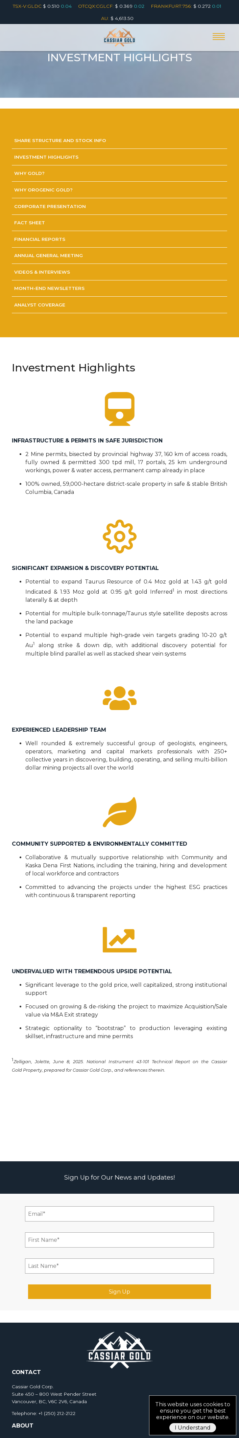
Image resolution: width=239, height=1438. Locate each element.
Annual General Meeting (48, 255)
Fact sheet (29, 222)
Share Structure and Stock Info (60, 140)
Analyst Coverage (39, 304)
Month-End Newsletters (49, 288)
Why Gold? (29, 173)
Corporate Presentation (50, 206)
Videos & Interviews (42, 272)
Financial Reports (39, 239)
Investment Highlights (46, 157)
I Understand (193, 1427)
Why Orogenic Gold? (43, 189)
